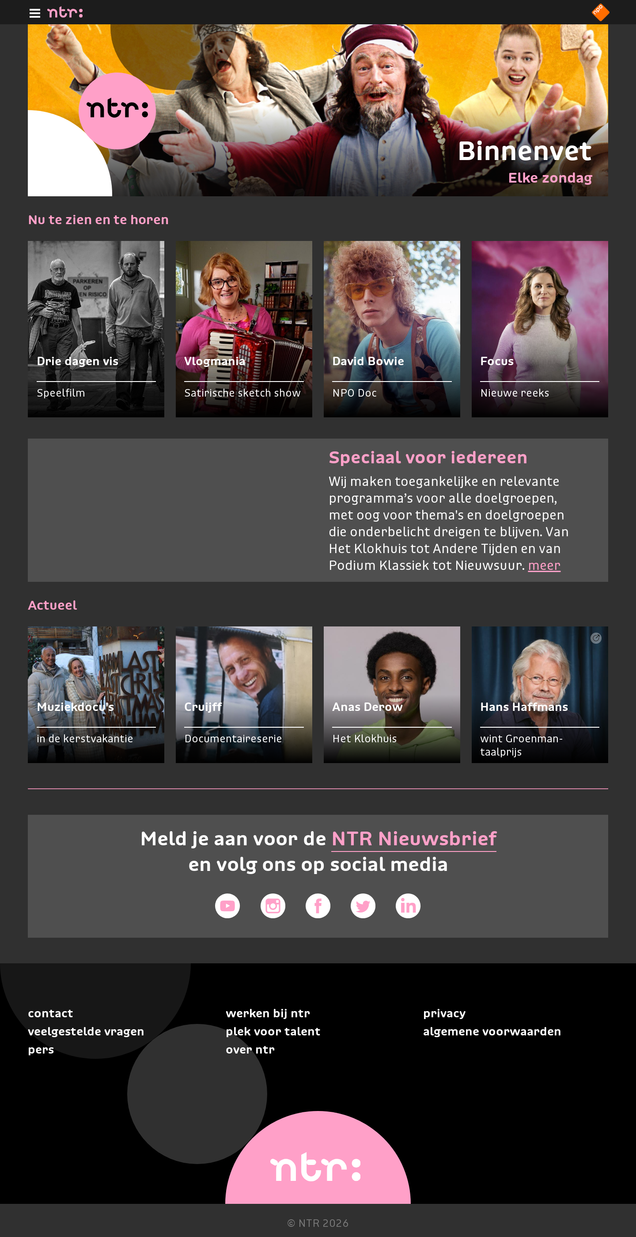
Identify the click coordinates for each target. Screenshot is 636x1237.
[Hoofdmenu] (33, 11)
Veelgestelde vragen (86, 1031)
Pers (41, 1049)
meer (544, 566)
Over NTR (250, 1049)
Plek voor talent (273, 1031)
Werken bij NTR (268, 1013)
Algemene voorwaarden (492, 1031)
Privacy (444, 1013)
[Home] (65, 15)
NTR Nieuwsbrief (413, 838)
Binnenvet (524, 150)
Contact (50, 1013)
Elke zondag (550, 177)
